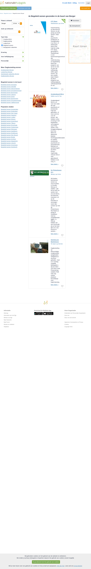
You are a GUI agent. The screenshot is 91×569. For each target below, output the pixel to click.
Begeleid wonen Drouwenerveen (11, 100)
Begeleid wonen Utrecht (8, 143)
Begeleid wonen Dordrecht (9, 147)
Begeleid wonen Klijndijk (8, 86)
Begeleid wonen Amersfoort (9, 121)
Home (1, 13)
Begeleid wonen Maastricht (9, 141)
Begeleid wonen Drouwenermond (11, 90)
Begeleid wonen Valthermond (10, 102)
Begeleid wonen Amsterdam (9, 109)
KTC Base (54, 21)
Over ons (66, 315)
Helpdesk (6, 326)
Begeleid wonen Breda (8, 137)
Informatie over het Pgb (10, 315)
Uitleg (75, 3)
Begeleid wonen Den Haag (9, 113)
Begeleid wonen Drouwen (9, 84)
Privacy (81, 322)
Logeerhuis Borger (6, 72)
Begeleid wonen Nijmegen (9, 129)
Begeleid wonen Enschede (9, 125)
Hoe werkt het (85, 8)
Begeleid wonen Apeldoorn (9, 131)
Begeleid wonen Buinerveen (9, 98)
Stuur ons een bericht (70, 317)
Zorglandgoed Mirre (57, 94)
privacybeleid (78, 566)
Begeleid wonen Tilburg (8, 123)
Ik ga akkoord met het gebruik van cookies (46, 562)
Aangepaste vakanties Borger (10, 74)
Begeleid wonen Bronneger (9, 92)
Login (88, 3)
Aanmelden (81, 3)
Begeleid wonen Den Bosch (9, 135)
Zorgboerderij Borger (7, 70)
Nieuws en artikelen (9, 324)
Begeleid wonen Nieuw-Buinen (10, 88)
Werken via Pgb (8, 317)
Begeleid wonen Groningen (9, 145)
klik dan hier (60, 566)
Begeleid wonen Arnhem (8, 139)
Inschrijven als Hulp (24, 8)
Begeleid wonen (8, 13)
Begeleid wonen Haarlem (8, 115)
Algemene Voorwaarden (70, 322)
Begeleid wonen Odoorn (8, 94)
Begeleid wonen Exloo (8, 96)
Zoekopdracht (75, 26)
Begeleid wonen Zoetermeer (9, 127)
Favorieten (75, 20)
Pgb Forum (7, 322)
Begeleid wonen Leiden (8, 117)
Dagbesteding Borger (7, 76)
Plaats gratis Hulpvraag (8, 8)
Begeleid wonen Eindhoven (9, 133)
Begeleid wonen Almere (8, 119)
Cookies (66, 324)
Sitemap (6, 313)
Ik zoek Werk (66, 3)
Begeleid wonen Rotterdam (9, 111)
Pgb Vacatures (8, 320)
